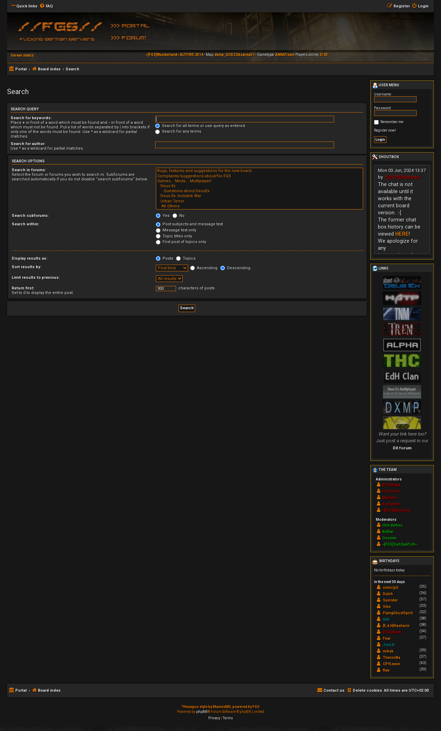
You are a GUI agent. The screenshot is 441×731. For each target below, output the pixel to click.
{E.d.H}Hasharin (396, 626)
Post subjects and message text (189, 224)
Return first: (23, 288)
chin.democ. (393, 525)
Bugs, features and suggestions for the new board (259, 170)
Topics (186, 258)
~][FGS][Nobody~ (403, 177)
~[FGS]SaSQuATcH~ (399, 544)
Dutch (388, 594)
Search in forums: (29, 170)
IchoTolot (390, 491)
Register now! (385, 130)
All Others (259, 206)
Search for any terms (178, 131)
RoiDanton (391, 504)
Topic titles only (174, 236)
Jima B (389, 645)
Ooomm (389, 538)
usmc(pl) (390, 587)
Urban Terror (259, 201)
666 (386, 619)
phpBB (202, 712)
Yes (163, 215)
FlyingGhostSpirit (398, 613)
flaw (386, 670)
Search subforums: (30, 215)
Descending (235, 268)
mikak (388, 651)
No (179, 215)
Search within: (25, 224)
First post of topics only (181, 242)
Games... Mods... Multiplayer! (259, 181)
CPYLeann (391, 664)
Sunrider (390, 600)
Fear (387, 638)
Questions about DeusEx (259, 191)
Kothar (388, 532)
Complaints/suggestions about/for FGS (259, 176)
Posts (164, 258)
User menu (385, 85)
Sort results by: (26, 267)
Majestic (389, 498)
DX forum (402, 447)
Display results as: (29, 258)
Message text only (176, 230)
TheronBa (391, 658)
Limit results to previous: (36, 277)
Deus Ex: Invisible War (259, 196)
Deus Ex (259, 186)
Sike (387, 607)
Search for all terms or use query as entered (200, 125)
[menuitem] (46, 6)
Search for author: (28, 144)
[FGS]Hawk (391, 485)
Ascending (203, 268)
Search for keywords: (31, 118)
